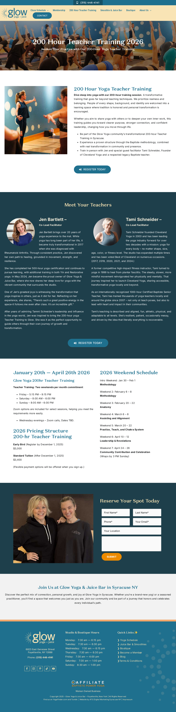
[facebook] (27, 668)
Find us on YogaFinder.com (55, 699)
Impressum (127, 699)
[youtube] (53, 668)
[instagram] (33, 668)
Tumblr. (74, 699)
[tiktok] (46, 668)
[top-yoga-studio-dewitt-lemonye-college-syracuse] (40, 632)
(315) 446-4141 (44, 657)
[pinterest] (40, 668)
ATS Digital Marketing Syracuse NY (105, 699)
